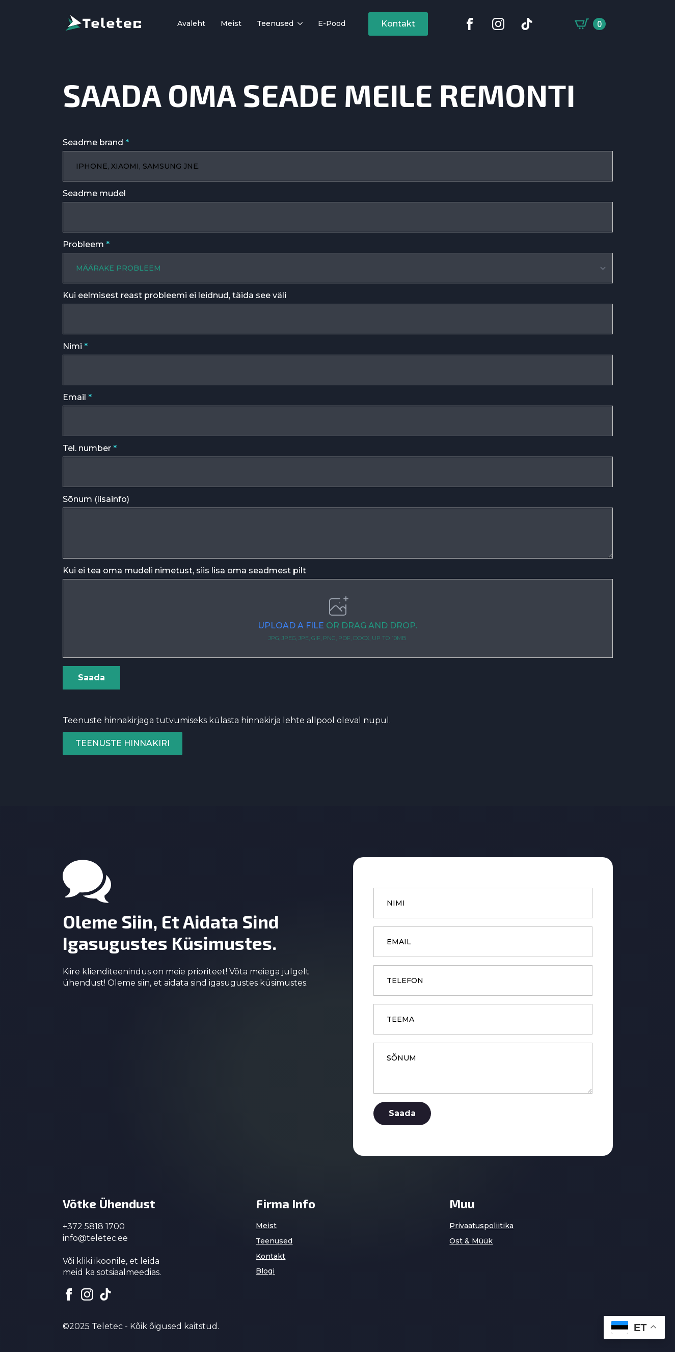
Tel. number (90, 447)
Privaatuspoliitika (481, 1224)
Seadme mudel (94, 194)
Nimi (75, 345)
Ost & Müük (471, 1239)
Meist (231, 24)
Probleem (86, 245)
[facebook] (69, 1293)
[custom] (469, 24)
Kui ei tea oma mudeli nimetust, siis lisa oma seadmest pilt (184, 570)
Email (77, 396)
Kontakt (270, 1255)
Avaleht (191, 24)
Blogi (265, 1270)
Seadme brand (96, 143)
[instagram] (87, 1293)
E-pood (331, 24)
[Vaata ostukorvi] (590, 24)
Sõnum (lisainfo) (96, 498)
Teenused (275, 24)
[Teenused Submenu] (298, 24)
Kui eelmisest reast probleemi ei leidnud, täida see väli (174, 294)
